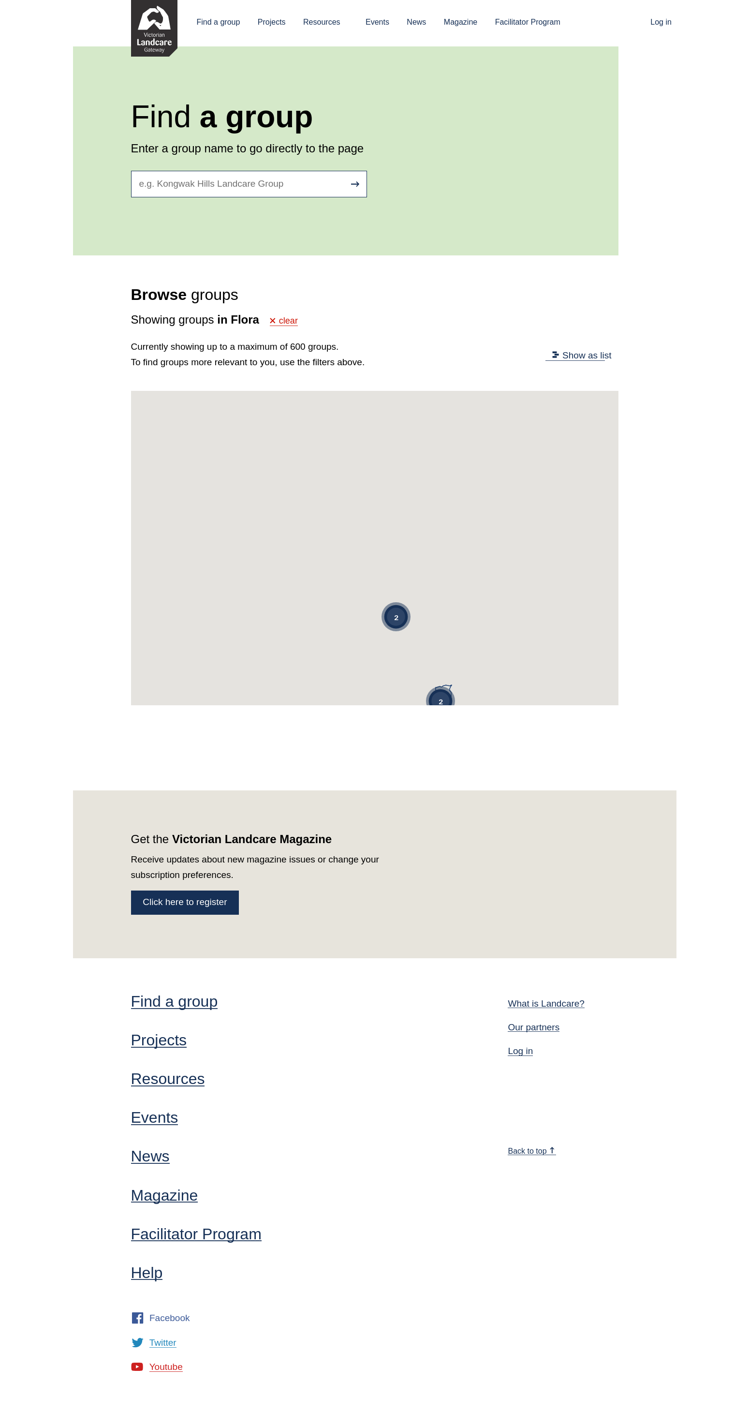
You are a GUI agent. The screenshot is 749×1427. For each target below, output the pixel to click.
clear (284, 321)
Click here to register (185, 902)
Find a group (218, 22)
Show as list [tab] (582, 355)
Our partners (533, 1027)
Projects (272, 22)
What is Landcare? (546, 1003)
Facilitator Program (527, 22)
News (416, 22)
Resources (321, 22)
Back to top (531, 1151)
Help (147, 1272)
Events (377, 22)
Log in (661, 22)
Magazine (460, 22)
